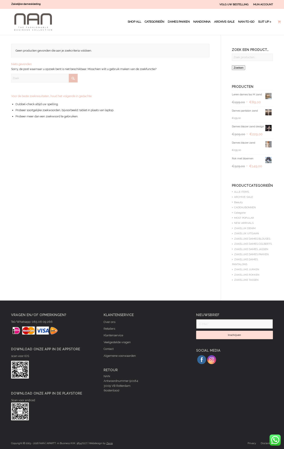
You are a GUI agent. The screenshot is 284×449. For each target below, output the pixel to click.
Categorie (240, 212)
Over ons (109, 322)
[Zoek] (44, 78)
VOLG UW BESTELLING (233, 4)
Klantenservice (113, 335)
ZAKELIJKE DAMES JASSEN (251, 249)
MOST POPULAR (244, 217)
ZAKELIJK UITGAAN (246, 233)
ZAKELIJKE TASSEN (246, 279)
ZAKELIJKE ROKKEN (246, 274)
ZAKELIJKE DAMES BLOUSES (252, 238)
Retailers (109, 328)
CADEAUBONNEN (245, 207)
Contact (109, 349)
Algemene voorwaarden (120, 355)
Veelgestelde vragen (117, 342)
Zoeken (238, 67)
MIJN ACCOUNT (263, 4)
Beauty (238, 202)
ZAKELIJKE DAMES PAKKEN (251, 254)
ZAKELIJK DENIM (245, 228)
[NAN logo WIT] (34, 22)
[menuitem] (234, 4)
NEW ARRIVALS (244, 222)
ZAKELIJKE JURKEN (246, 269)
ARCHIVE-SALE (243, 196)
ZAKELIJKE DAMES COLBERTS (253, 243)
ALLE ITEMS (241, 191)
